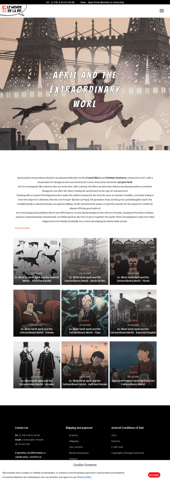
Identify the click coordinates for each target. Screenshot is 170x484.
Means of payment (79, 452)
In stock (73, 435)
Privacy (73, 458)
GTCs (114, 435)
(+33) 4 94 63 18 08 (62, 2)
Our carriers (76, 446)
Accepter (154, 474)
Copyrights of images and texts (127, 452)
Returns (115, 440)
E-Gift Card (117, 446)
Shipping (74, 440)
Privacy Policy (84, 476)
